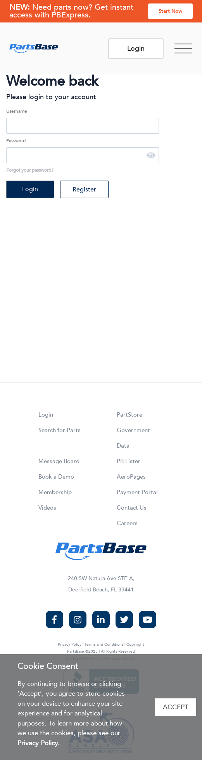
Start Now (170, 11)
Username (16, 111)
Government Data (133, 438)
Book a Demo (56, 477)
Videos (47, 508)
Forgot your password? (30, 170)
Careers (127, 523)
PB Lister (128, 461)
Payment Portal (137, 492)
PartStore (129, 415)
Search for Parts (59, 430)
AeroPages (131, 477)
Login (136, 48)
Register (84, 189)
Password (16, 141)
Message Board (58, 461)
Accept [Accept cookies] (175, 707)
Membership (55, 492)
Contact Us (132, 508)
